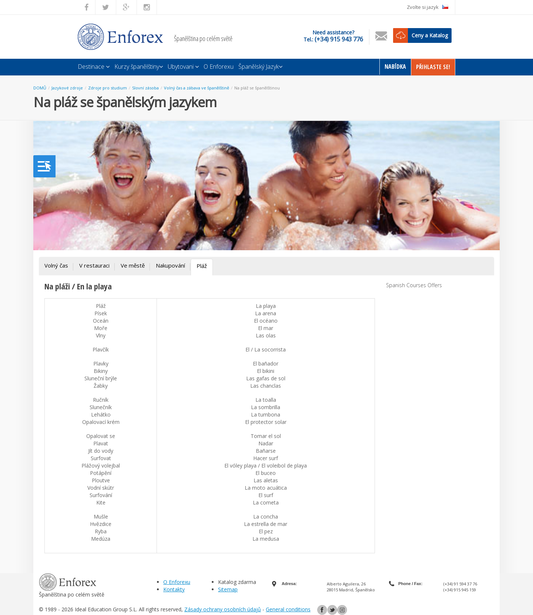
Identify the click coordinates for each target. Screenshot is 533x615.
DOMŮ (39, 88)
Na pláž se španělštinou (257, 88)
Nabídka (395, 66)
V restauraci (94, 265)
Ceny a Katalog (430, 35)
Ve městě (133, 265)
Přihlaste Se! (433, 67)
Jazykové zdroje (67, 88)
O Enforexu (219, 66)
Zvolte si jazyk (427, 7)
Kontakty (174, 589)
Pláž (202, 265)
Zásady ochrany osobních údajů (222, 609)
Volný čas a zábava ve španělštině (196, 88)
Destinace (94, 66)
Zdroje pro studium (107, 88)
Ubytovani (183, 66)
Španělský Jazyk (260, 66)
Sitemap (228, 589)
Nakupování (170, 265)
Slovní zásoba (145, 88)
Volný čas (56, 265)
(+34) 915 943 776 (339, 39)
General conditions (288, 609)
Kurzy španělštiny (138, 66)
